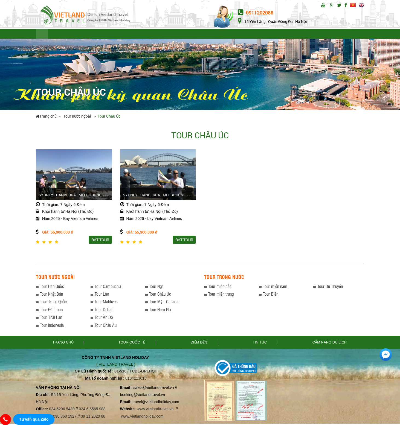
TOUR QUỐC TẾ (68, 34)
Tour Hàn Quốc (52, 287)
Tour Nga (156, 287)
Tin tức (260, 343)
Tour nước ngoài (77, 117)
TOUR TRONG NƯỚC (110, 34)
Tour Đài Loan (51, 310)
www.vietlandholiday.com (142, 417)
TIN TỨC (195, 34)
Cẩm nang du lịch (329, 343)
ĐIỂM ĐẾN (168, 34)
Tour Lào (102, 295)
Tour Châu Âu (106, 326)
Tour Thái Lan (51, 318)
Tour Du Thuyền (330, 287)
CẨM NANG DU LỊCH (276, 34)
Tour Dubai (103, 310)
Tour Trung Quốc (53, 302)
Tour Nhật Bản (51, 295)
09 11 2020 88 (93, 417)
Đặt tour (316, 34)
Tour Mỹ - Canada (163, 302)
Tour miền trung (221, 295)
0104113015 (136, 379)
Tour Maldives (106, 302)
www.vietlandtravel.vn (155, 410)
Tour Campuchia (108, 287)
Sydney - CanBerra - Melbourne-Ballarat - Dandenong (177, 196)
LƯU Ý (144, 34)
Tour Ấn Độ (104, 318)
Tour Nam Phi (160, 310)
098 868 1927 (65, 417)
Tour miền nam (275, 287)
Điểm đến (199, 343)
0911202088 (255, 12)
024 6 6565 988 (92, 410)
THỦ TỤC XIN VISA (230, 34)
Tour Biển (270, 295)
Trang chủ (46, 117)
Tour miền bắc (219, 287)
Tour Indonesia (52, 326)
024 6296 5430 (61, 410)
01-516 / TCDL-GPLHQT (135, 372)
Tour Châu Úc (109, 117)
